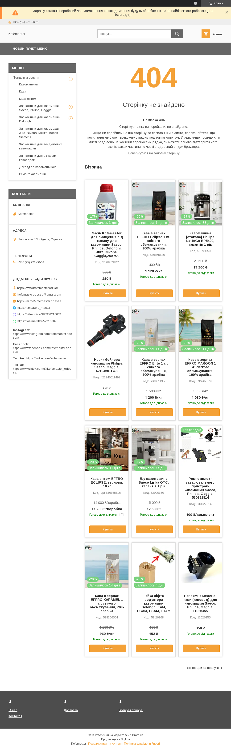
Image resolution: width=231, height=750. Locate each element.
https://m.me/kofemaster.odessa (39, 301)
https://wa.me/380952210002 (36, 321)
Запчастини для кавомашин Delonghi (39, 119)
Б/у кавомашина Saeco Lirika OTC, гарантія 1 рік (154, 482)
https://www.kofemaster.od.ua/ (37, 287)
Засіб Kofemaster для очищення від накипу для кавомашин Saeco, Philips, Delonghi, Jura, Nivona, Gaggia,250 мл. (107, 244)
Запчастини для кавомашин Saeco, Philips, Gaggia (39, 108)
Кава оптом (27, 98)
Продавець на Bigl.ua (115, 739)
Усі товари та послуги (203, 668)
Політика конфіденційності (142, 743)
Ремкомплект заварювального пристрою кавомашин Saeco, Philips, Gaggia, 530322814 (200, 488)
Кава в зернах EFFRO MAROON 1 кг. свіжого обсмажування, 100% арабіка (200, 367)
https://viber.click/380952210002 (39, 314)
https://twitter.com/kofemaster (46, 358)
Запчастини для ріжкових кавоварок (38, 158)
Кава (22, 91)
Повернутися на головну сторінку (154, 153)
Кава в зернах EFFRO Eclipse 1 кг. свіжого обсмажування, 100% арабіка (153, 240)
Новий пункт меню (30, 48)
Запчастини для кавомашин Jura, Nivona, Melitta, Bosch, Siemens (39, 133)
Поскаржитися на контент (105, 743)
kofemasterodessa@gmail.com (39, 294)
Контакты (15, 716)
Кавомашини (28, 84)
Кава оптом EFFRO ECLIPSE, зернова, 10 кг (107, 482)
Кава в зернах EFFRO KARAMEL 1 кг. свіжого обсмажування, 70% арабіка (107, 603)
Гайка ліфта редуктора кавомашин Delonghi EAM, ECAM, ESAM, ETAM (153, 603)
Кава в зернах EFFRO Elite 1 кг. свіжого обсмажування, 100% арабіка (154, 367)
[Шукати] (177, 33)
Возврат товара (131, 710)
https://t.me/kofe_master (33, 307)
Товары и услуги (26, 77)
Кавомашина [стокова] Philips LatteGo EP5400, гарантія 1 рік (200, 238)
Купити (108, 293)
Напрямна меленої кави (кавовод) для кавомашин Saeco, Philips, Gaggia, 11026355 (200, 603)
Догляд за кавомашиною (37, 167)
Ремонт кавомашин (33, 174)
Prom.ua (137, 735)
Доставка (71, 710)
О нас (12, 710)
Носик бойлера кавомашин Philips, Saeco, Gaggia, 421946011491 (107, 365)
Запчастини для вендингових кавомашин (40, 146)
